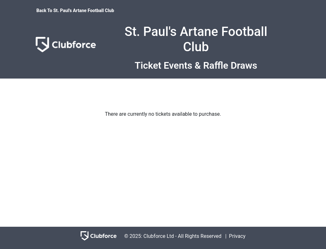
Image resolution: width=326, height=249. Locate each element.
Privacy (237, 236)
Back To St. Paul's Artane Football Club (75, 10)
